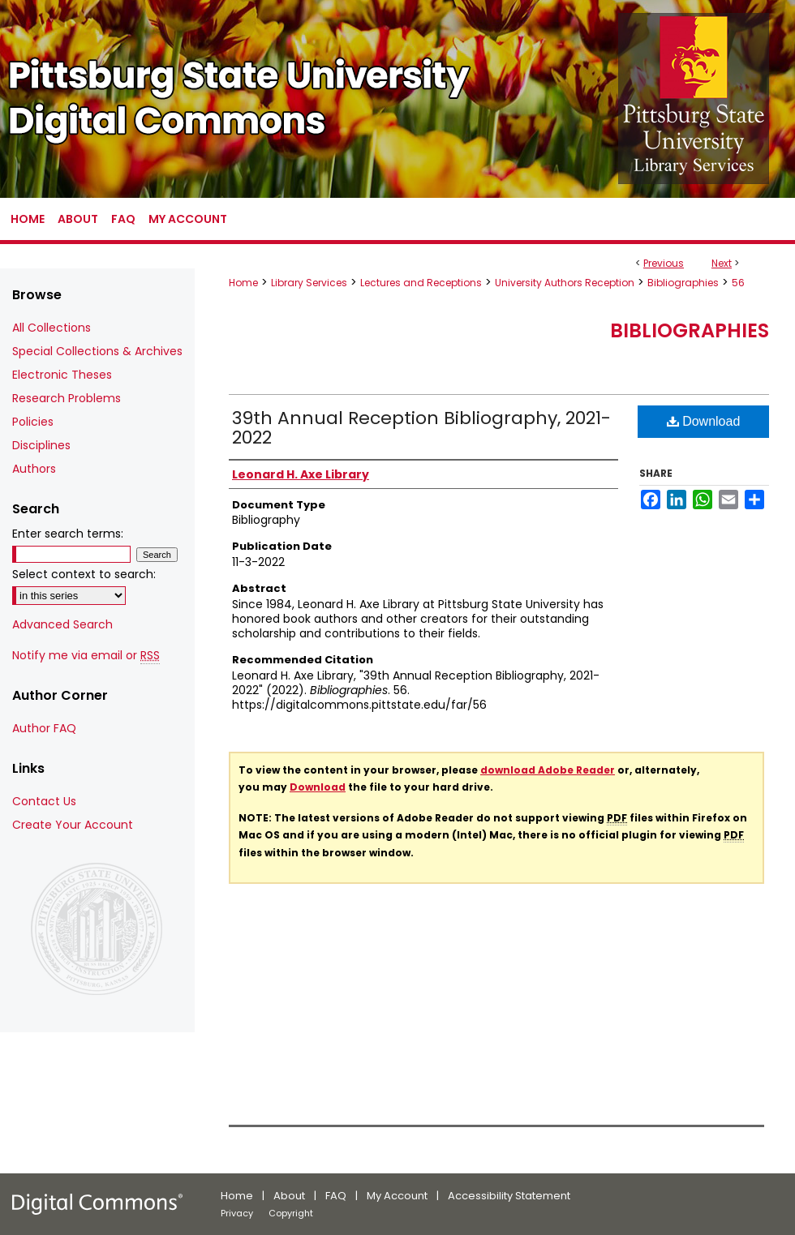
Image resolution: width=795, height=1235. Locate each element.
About (289, 1195)
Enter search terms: (67, 533)
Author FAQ (44, 728)
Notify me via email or (86, 655)
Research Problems (66, 398)
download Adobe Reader (547, 770)
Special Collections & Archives (97, 351)
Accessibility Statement (509, 1195)
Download (704, 421)
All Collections (51, 327)
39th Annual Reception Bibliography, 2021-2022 (421, 427)
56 (738, 282)
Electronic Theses (62, 375)
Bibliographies (683, 282)
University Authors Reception (564, 282)
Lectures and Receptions (421, 282)
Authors (34, 469)
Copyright (291, 1213)
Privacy (237, 1213)
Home (243, 282)
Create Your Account (72, 825)
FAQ (335, 1195)
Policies (33, 422)
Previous (663, 263)
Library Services (309, 282)
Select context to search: (84, 574)
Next (721, 263)
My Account (397, 1195)
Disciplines (41, 445)
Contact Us (44, 801)
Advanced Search (62, 624)
